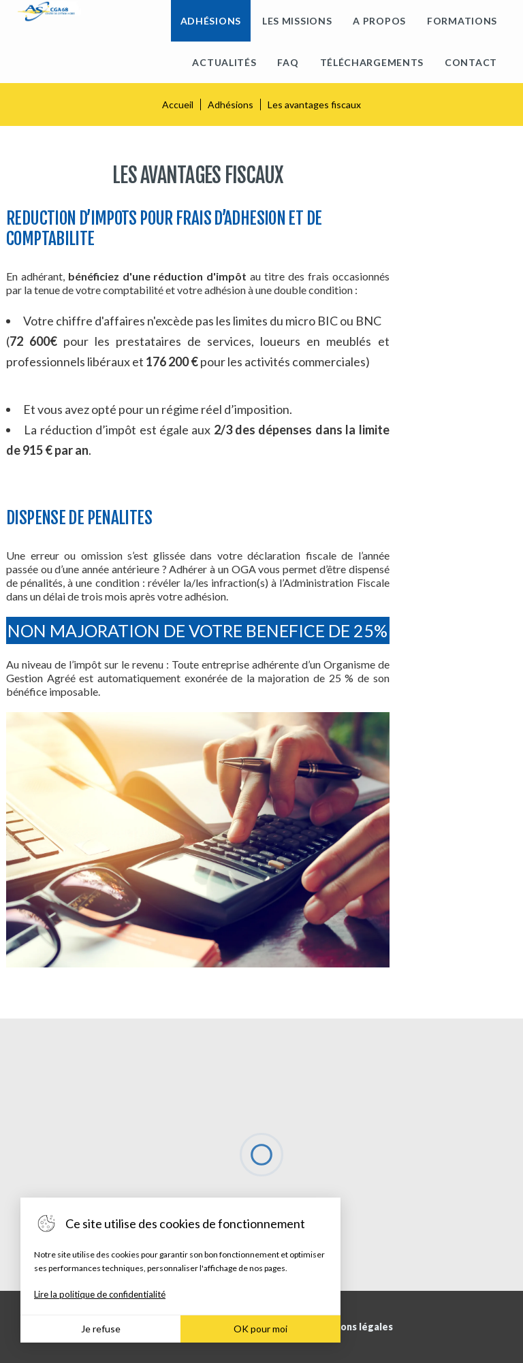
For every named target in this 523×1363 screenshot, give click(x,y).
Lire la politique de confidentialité (99, 1294)
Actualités (224, 62)
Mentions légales (353, 1326)
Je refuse (101, 1328)
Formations (462, 21)
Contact (471, 62)
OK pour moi (260, 1328)
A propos (379, 21)
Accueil (177, 104)
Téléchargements (372, 62)
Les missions (297, 21)
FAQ (287, 62)
